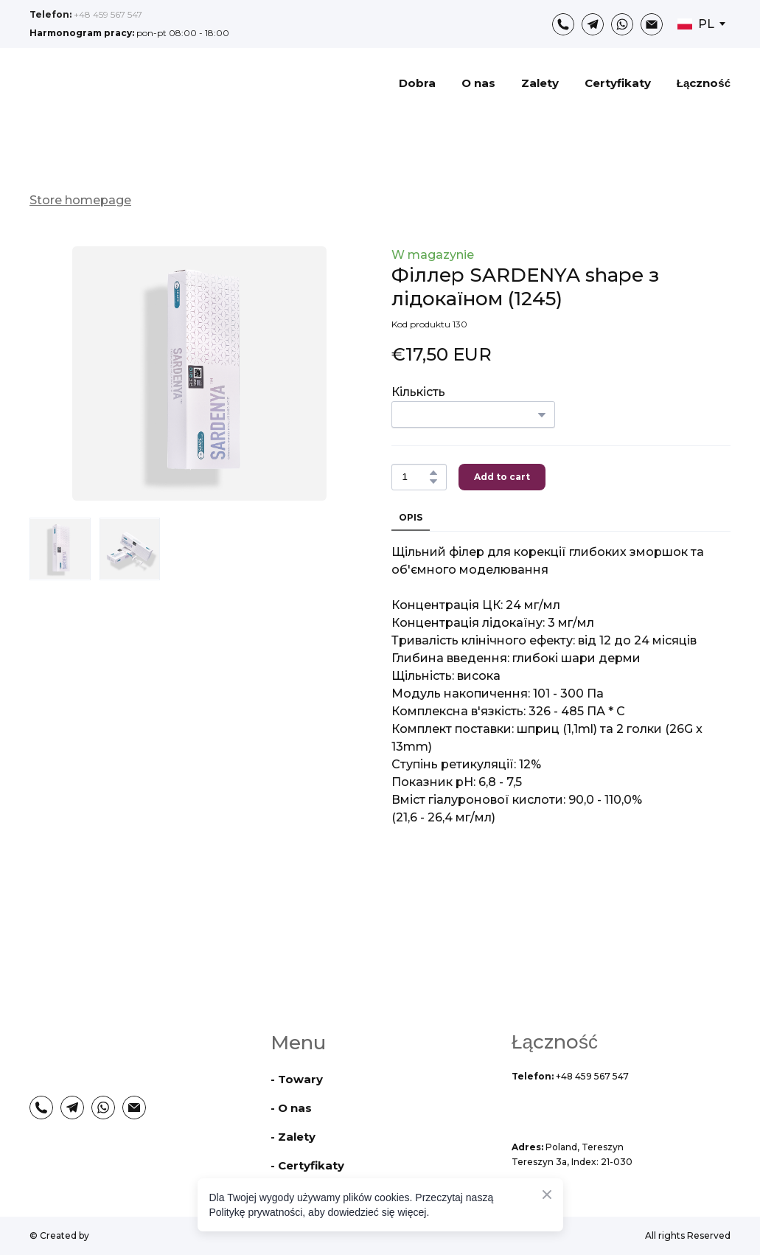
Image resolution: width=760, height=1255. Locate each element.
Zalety (540, 83)
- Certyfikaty (307, 1165)
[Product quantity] (415, 477)
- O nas (291, 1108)
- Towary (297, 1079)
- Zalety (293, 1137)
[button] (563, 24)
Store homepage (80, 200)
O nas (478, 83)
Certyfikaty (618, 83)
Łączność (704, 83)
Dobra (417, 83)
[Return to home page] (112, 83)
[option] (695, 23)
